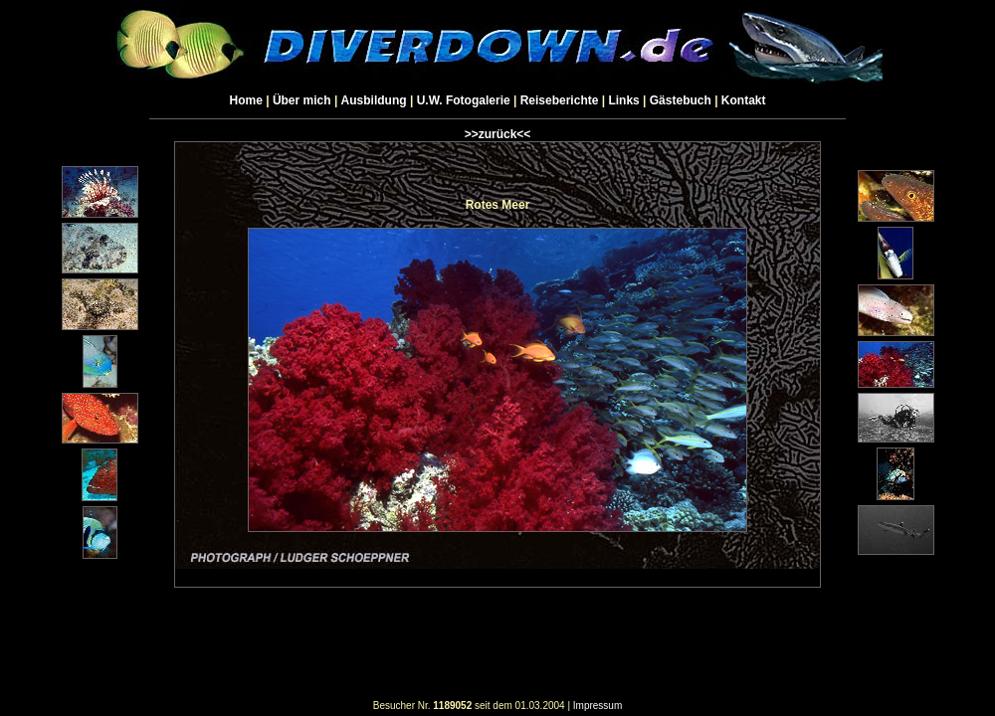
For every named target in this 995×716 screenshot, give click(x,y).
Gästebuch (680, 100)
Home (246, 100)
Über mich (302, 100)
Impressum (597, 705)
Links (623, 100)
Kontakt (743, 100)
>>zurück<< (498, 134)
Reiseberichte (559, 100)
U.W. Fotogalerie (463, 100)
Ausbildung (374, 100)
